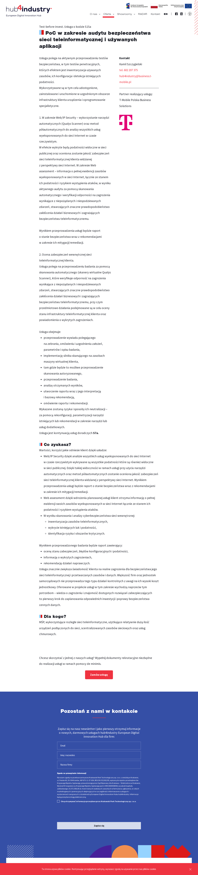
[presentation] (80, 812)
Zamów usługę (99, 675)
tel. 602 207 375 (129, 70)
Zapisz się (99, 824)
